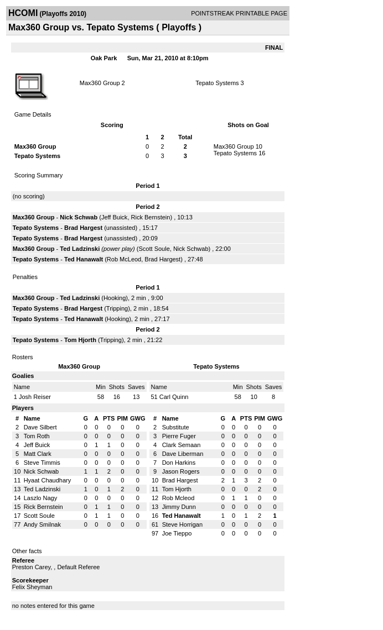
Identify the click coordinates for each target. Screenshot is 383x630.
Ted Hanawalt (83, 259)
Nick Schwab (78, 217)
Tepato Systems (217, 83)
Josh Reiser (35, 396)
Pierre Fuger (179, 436)
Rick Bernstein (150, 217)
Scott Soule (154, 248)
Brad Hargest (83, 227)
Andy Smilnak (42, 524)
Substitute (175, 427)
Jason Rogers (181, 471)
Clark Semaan (181, 445)
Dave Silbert (40, 427)
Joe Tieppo (177, 533)
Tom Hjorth (80, 340)
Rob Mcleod (178, 498)
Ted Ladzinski (80, 248)
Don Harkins (179, 462)
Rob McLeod (124, 259)
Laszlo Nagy (41, 498)
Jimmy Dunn (179, 506)
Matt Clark (37, 453)
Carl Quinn (174, 396)
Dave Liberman (183, 453)
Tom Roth (37, 436)
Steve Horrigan (182, 524)
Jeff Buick (114, 217)
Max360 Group (100, 83)
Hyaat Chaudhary (47, 480)
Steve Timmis (42, 462)
